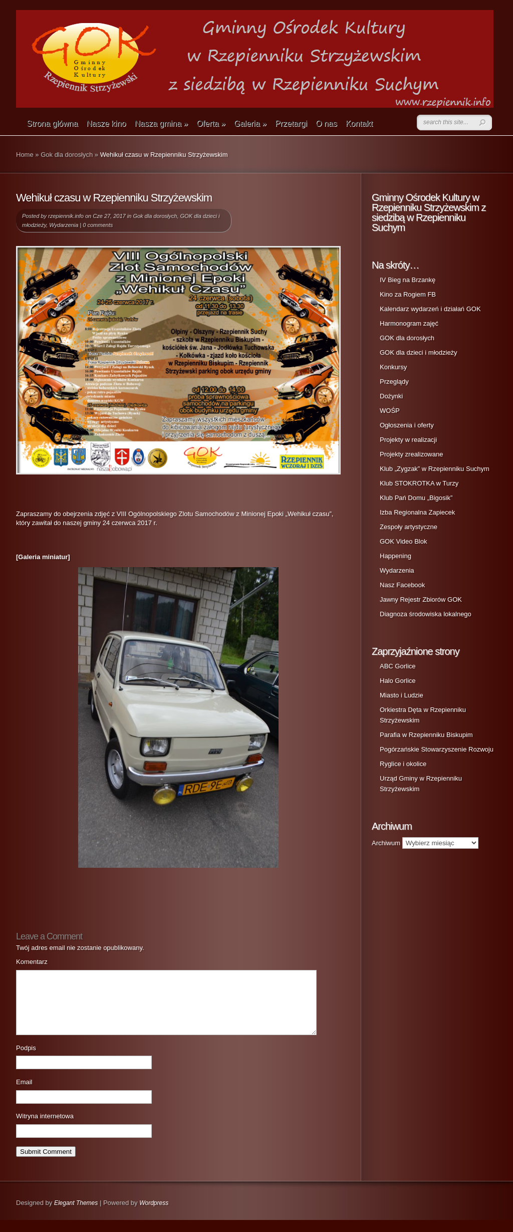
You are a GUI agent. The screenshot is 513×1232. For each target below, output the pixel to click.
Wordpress (153, 1214)
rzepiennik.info (66, 216)
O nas (326, 123)
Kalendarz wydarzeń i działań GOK (430, 309)
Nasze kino (106, 123)
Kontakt (359, 123)
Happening (395, 556)
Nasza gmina (161, 123)
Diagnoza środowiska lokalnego (425, 614)
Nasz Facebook (402, 585)
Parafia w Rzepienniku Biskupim (426, 734)
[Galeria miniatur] (43, 557)
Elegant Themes (76, 1214)
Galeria (250, 123)
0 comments (98, 225)
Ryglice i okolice (403, 764)
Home (25, 154)
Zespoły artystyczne (408, 527)
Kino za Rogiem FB (408, 294)
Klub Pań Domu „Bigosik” (416, 498)
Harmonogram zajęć (409, 323)
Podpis (26, 1060)
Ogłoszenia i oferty (407, 425)
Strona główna (52, 123)
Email (24, 1094)
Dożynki (391, 396)
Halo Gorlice (398, 680)
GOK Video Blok (403, 541)
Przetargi (291, 123)
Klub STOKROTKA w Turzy (419, 483)
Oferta (210, 123)
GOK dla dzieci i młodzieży (418, 352)
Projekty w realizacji (408, 439)
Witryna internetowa (45, 1128)
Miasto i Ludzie (401, 695)
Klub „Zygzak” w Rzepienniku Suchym (434, 468)
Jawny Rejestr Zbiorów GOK (421, 599)
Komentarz (32, 961)
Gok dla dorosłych (67, 154)
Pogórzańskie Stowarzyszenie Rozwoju (436, 749)
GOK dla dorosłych (407, 338)
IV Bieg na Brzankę (407, 280)
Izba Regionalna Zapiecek (417, 512)
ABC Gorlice (398, 666)
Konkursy (393, 367)
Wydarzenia (63, 225)
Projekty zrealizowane (411, 454)
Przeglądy (394, 381)
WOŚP (390, 410)
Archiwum (386, 843)
